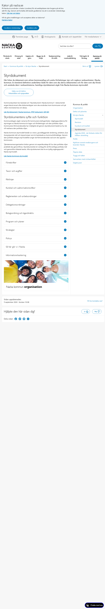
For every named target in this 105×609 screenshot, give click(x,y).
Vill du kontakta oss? (94, 301)
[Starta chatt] (94, 605)
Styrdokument (80, 129)
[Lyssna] (98, 66)
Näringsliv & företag (84, 57)
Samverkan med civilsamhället (84, 159)
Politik (75, 139)
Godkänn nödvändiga (12, 28)
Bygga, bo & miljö (41, 57)
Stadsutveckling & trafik (54, 57)
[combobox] (75, 46)
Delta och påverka (80, 112)
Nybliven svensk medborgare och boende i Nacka (85, 144)
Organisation (78, 108)
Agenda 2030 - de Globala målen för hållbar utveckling (88, 134)
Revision (78, 122)
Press (75, 148)
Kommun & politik (97, 57)
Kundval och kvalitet (82, 126)
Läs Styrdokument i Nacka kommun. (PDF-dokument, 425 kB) (26, 112)
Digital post (77, 163)
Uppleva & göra (29, 57)
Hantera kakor (7, 20)
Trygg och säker (79, 156)
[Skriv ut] (87, 66)
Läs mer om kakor (13, 13)
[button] (20, 37)
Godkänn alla (32, 28)
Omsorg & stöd (19, 57)
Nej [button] (97, 311)
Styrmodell (79, 119)
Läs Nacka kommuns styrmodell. (16, 156)
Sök (98, 46)
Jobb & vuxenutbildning (70, 57)
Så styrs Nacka (78, 115)
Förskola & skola (7, 57)
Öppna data (77, 152)
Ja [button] (86, 311)
